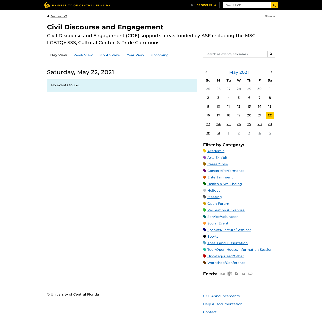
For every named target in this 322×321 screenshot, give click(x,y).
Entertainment (220, 177)
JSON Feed (250, 273)
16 (208, 115)
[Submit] (274, 5)
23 (208, 124)
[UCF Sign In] (203, 5)
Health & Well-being (224, 184)
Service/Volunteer (222, 217)
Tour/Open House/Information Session (240, 250)
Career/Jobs (217, 164)
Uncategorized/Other (225, 256)
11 (228, 106)
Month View (109, 55)
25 (208, 89)
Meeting (214, 197)
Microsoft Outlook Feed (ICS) (229, 273)
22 (270, 115)
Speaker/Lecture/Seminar (229, 230)
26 (218, 89)
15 (269, 106)
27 (229, 89)
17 (218, 115)
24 (218, 124)
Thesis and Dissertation (227, 243)
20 (249, 115)
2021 (244, 72)
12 (238, 106)
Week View (83, 55)
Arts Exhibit (217, 158)
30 (260, 89)
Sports (212, 236)
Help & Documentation (223, 304)
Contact (210, 312)
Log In (269, 16)
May (233, 72)
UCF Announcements (221, 296)
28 (239, 89)
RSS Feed (236, 273)
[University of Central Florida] (77, 5)
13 (249, 106)
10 (218, 106)
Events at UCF (57, 16)
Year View (135, 55)
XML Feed (243, 273)
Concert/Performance (226, 171)
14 (259, 106)
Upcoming (160, 55)
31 (218, 133)
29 (249, 89)
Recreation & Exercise (226, 210)
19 (238, 115)
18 (228, 115)
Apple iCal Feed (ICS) (222, 273)
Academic (215, 151)
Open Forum (218, 204)
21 (259, 115)
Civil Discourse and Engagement (105, 27)
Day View (58, 55)
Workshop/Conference (226, 263)
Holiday (213, 190)
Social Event (217, 223)
